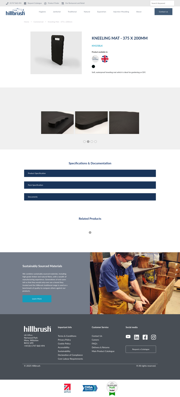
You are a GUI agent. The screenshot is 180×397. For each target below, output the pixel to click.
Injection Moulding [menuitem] (121, 11)
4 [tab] (95, 141)
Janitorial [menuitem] (57, 11)
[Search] (162, 3)
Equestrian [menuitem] (101, 11)
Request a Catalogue (140, 349)
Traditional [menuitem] (72, 11)
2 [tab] (88, 141)
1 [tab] (84, 141)
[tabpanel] (57, 122)
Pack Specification (35, 185)
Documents (33, 197)
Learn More (37, 299)
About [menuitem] (138, 11)
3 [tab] (91, 141)
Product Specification (37, 173)
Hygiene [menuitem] (42, 11)
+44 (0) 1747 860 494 (34, 345)
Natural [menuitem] (87, 11)
